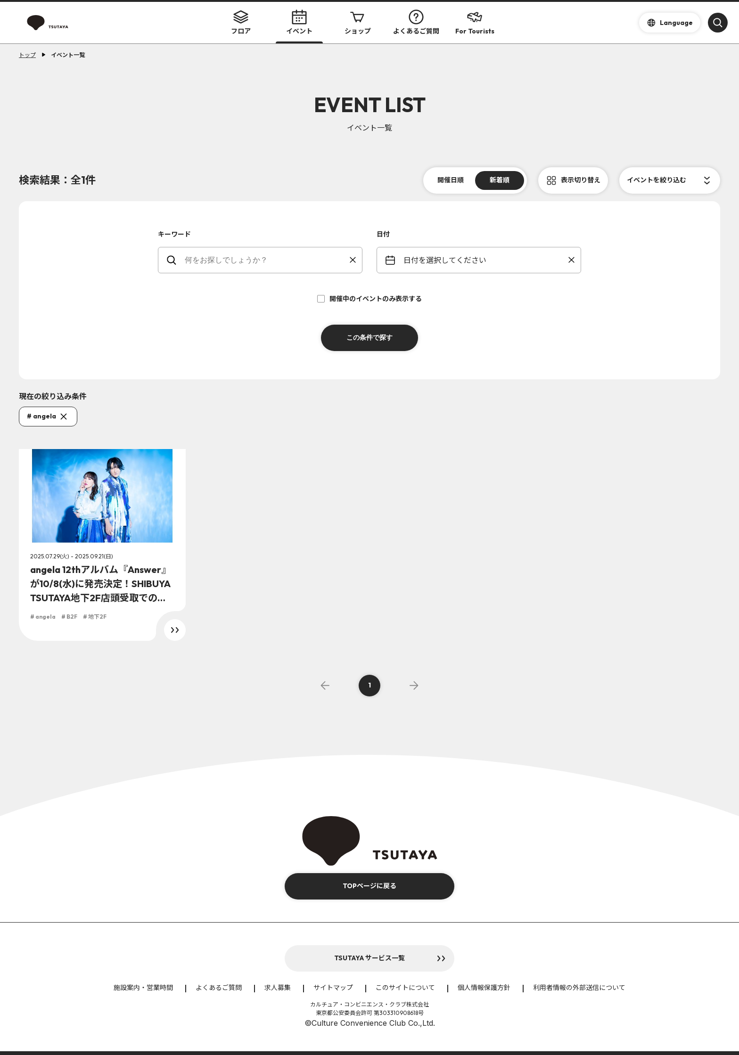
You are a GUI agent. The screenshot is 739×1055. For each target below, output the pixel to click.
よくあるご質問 (416, 22)
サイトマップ (333, 987)
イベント (299, 22)
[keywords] (266, 260)
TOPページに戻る (369, 886)
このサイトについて (405, 987)
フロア (241, 22)
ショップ (358, 22)
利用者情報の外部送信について (579, 987)
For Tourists (474, 22)
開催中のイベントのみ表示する (369, 298)
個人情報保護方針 (484, 987)
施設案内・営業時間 (143, 987)
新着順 (499, 180)
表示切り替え (580, 180)
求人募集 (277, 987)
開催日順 (450, 180)
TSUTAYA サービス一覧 (369, 958)
